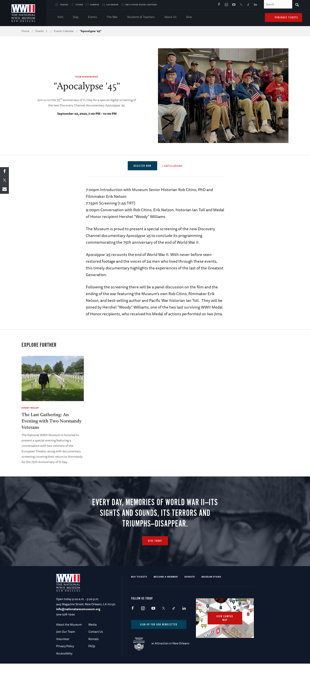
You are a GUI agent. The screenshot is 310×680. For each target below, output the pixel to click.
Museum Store (211, 576)
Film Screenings (87, 76)
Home (25, 31)
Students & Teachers (141, 17)
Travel (64, 4)
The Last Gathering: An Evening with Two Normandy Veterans (51, 421)
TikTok (248, 5)
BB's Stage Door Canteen (141, 4)
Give (189, 17)
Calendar (112, 4)
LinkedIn (256, 5)
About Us (170, 17)
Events (92, 17)
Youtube (234, 5)
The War (112, 17)
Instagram (226, 5)
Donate (189, 576)
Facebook (219, 5)
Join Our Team (65, 632)
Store (79, 4)
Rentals (93, 639)
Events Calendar (64, 31)
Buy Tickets (139, 576)
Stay (75, 17)
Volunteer (62, 639)
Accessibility (64, 653)
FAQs (91, 646)
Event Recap (30, 407)
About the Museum (69, 624)
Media (92, 624)
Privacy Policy (65, 646)
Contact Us (95, 632)
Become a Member (166, 576)
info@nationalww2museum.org (78, 609)
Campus (94, 4)
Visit (60, 17)
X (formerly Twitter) (241, 5)
